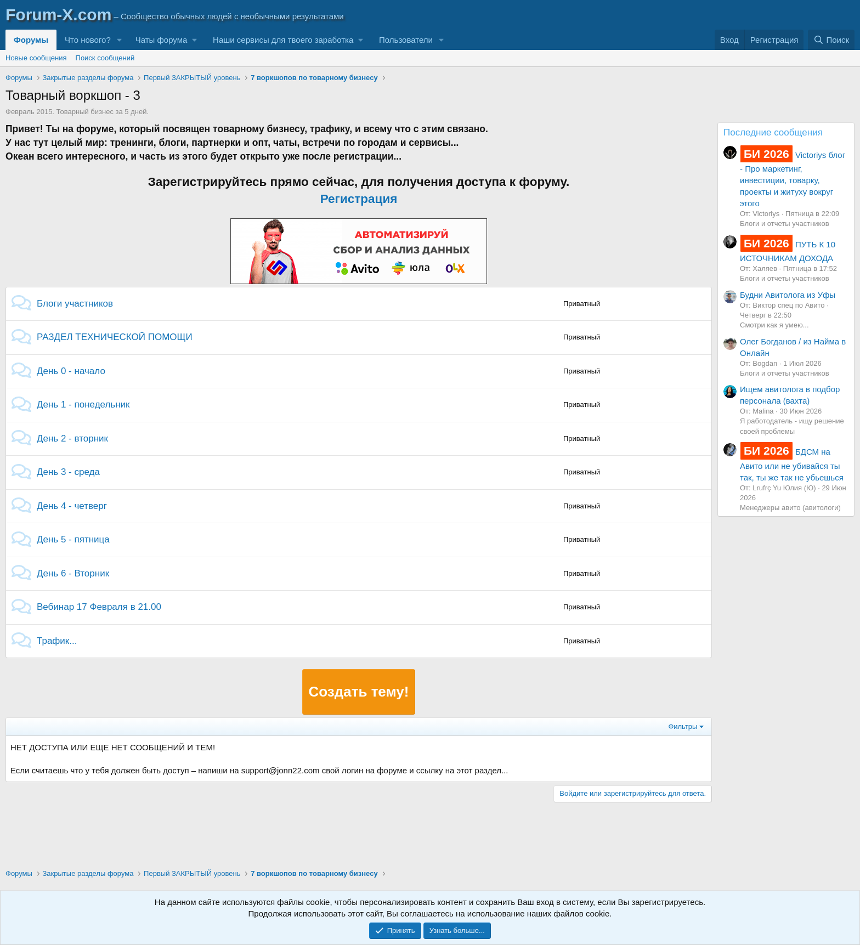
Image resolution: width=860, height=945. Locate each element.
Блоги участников (75, 303)
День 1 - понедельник (83, 404)
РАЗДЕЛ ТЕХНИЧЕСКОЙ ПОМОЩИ (115, 337)
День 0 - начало (71, 371)
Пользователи (406, 39)
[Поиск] (831, 40)
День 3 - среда (68, 472)
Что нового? (88, 39)
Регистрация (359, 199)
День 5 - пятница (73, 539)
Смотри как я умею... (774, 325)
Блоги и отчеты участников (784, 223)
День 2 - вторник (72, 438)
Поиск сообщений (105, 58)
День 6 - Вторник (73, 573)
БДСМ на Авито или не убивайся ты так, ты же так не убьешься (792, 464)
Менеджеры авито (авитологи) (790, 507)
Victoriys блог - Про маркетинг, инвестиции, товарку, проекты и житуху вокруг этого (792, 179)
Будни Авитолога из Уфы (787, 294)
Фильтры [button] (682, 726)
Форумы (31, 39)
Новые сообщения (36, 58)
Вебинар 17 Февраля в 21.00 (99, 607)
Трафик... (57, 641)
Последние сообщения (773, 132)
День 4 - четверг (72, 506)
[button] (119, 40)
